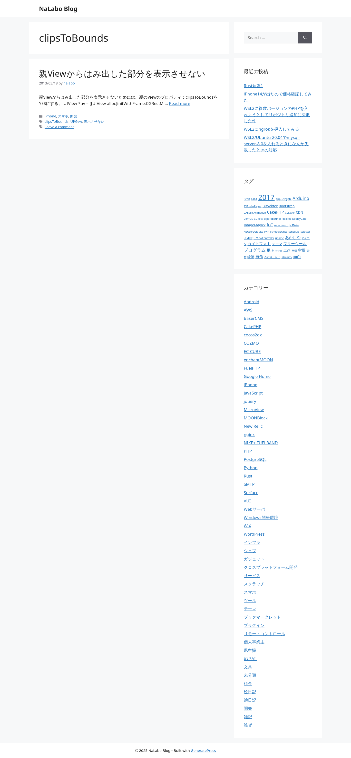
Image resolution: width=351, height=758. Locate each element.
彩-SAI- (250, 658)
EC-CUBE (252, 351)
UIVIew (76, 121)
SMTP (249, 484)
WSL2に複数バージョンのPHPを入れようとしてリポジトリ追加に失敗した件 (277, 114)
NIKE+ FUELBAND (261, 443)
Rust (248, 476)
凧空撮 (250, 650)
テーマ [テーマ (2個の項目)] (277, 243)
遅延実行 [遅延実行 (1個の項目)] (287, 257)
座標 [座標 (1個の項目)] (294, 250)
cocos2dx (253, 335)
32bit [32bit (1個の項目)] (247, 199)
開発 (73, 116)
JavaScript (253, 393)
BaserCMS (253, 318)
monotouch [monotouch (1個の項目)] (281, 225)
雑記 (248, 716)
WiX (247, 526)
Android (251, 301)
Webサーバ (254, 509)
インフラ (252, 542)
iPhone (50, 116)
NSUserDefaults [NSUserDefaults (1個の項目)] (253, 231)
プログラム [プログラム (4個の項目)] (255, 250)
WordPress (254, 534)
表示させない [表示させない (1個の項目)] (272, 257)
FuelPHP (252, 368)
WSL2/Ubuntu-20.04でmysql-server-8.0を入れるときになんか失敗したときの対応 (276, 144)
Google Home (257, 376)
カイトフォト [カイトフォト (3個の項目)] (259, 243)
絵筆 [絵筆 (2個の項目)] (250, 256)
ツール (250, 600)
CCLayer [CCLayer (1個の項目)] (290, 212)
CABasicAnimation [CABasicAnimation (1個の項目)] (255, 212)
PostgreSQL (255, 459)
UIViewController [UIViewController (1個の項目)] (264, 238)
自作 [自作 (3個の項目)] (259, 256)
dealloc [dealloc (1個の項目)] (287, 218)
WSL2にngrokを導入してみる (271, 129)
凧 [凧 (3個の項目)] (269, 250)
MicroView (254, 409)
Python (250, 467)
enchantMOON (258, 360)
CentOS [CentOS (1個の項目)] (248, 218)
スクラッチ (254, 584)
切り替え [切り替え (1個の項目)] (277, 250)
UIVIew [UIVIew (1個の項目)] (248, 238)
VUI (247, 501)
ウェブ (250, 550)
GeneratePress (203, 750)
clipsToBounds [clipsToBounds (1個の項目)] (272, 218)
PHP (248, 451)
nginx (249, 434)
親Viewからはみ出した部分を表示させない (122, 73)
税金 (248, 683)
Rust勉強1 (253, 85)
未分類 (250, 675)
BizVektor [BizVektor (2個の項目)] (270, 206)
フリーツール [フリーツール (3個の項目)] (295, 243)
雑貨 (248, 725)
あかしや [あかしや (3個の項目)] (293, 237)
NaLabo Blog (58, 8)
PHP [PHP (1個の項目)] (266, 231)
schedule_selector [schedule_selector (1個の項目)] (299, 231)
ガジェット (254, 559)
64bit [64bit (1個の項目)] (254, 199)
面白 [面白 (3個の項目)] (297, 256)
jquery (250, 401)
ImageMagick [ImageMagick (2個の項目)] (254, 225)
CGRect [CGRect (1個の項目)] (258, 218)
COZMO (251, 343)
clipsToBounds (56, 121)
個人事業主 (254, 642)
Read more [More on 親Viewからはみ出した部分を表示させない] (179, 103)
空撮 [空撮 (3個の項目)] (302, 250)
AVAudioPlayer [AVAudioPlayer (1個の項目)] (253, 206)
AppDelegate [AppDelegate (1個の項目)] (284, 199)
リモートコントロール (264, 633)
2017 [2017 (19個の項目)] (266, 197)
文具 (248, 667)
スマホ (63, 116)
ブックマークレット (262, 617)
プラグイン (254, 625)
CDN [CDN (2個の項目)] (299, 212)
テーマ (250, 609)
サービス (252, 575)
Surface (251, 492)
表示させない (94, 121)
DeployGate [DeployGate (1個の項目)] (299, 218)
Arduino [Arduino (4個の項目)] (300, 198)
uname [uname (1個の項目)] (279, 238)
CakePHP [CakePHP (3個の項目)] (275, 212)
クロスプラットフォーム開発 (271, 567)
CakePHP (252, 326)
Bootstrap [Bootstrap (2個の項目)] (287, 206)
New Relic (253, 426)
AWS (248, 310)
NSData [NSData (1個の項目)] (294, 225)
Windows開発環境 (261, 517)
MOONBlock (256, 418)
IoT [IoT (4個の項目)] (270, 225)
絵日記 (250, 692)
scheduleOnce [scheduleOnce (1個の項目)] (279, 231)
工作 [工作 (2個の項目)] (286, 250)
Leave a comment (59, 127)
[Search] (305, 37)
